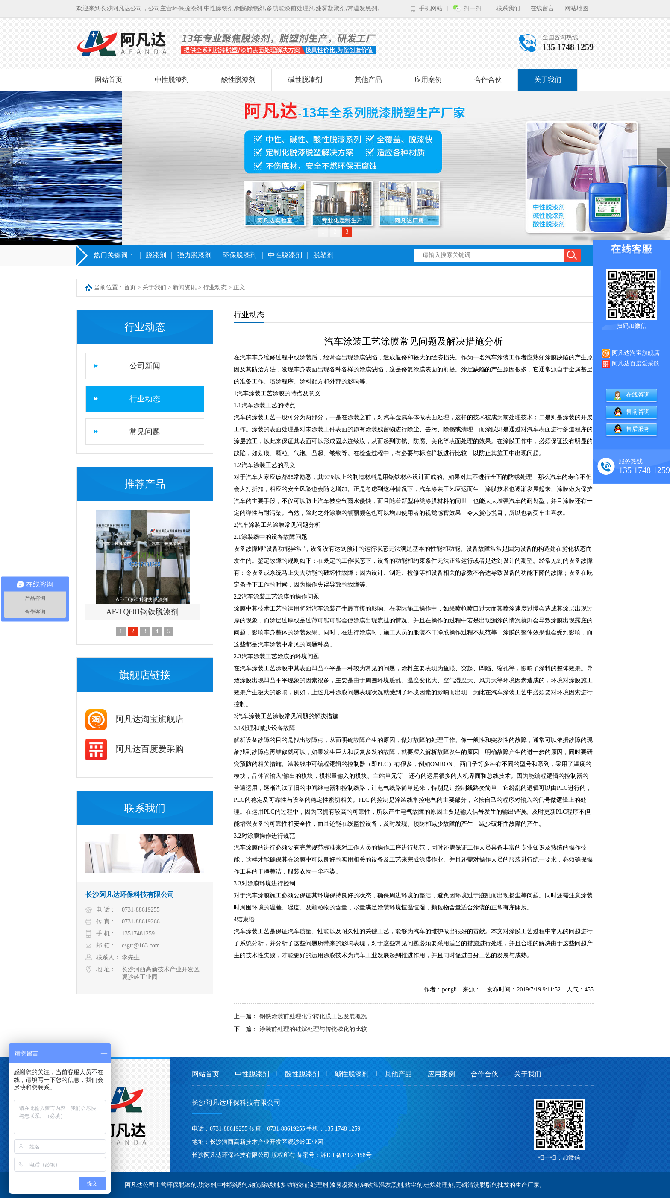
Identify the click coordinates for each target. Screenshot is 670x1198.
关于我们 (547, 79)
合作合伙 (488, 79)
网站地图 (576, 8)
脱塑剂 (323, 255)
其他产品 (368, 79)
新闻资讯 (185, 287)
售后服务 (638, 429)
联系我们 (508, 8)
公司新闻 (144, 366)
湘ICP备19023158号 (346, 1155)
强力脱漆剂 (194, 255)
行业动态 (215, 287)
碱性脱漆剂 (305, 79)
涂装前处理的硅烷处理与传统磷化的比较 (313, 1029)
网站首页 (108, 79)
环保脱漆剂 (240, 255)
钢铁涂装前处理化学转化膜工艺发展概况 (313, 1016)
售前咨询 (638, 412)
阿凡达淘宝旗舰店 (134, 719)
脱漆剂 (156, 255)
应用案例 (428, 79)
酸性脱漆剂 (238, 79)
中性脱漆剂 (172, 79)
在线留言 (542, 8)
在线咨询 (638, 395)
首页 (130, 287)
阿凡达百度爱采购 (134, 749)
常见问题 (144, 431)
